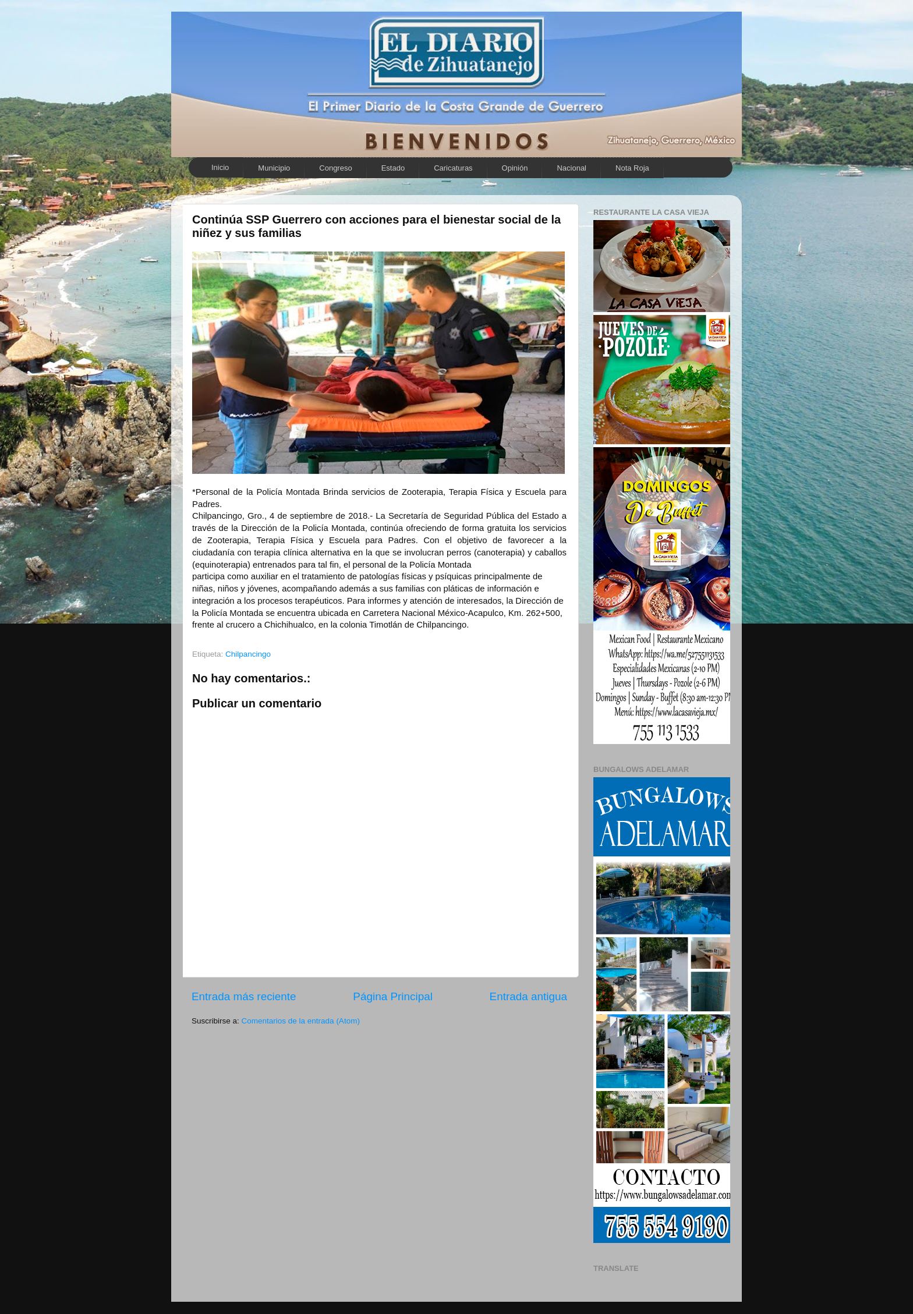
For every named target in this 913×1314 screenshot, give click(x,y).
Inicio (220, 167)
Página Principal (393, 996)
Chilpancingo (248, 654)
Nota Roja (632, 168)
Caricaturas (453, 168)
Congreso (335, 168)
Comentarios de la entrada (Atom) (301, 1021)
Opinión (515, 168)
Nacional (571, 168)
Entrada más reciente (244, 996)
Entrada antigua (528, 996)
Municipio (274, 168)
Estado (393, 168)
